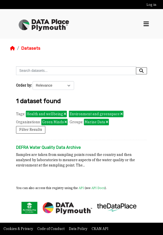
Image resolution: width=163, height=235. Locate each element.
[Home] (12, 48)
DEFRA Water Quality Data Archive (48, 147)
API (81, 188)
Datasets (30, 48)
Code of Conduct (51, 228)
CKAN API (100, 228)
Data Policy (78, 228)
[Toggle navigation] (146, 24)
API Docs (98, 188)
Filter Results (30, 129)
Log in (151, 5)
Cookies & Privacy (19, 228)
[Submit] (141, 70)
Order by (23, 85)
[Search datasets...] (76, 70)
